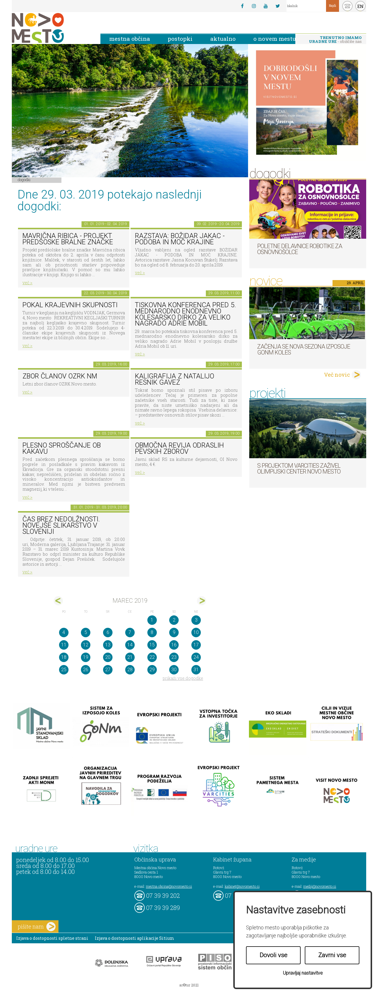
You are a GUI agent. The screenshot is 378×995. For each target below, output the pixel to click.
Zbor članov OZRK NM (59, 376)
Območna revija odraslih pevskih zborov (179, 448)
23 (174, 657)
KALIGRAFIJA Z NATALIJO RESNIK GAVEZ (174, 379)
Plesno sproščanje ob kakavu (61, 448)
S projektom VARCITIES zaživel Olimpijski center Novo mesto (298, 468)
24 (196, 657)
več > (27, 282)
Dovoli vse (273, 955)
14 (130, 645)
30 (174, 669)
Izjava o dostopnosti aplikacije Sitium (134, 938)
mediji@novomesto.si (319, 886)
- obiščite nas (335, 39)
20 (107, 657)
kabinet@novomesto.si (242, 886)
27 (107, 669)
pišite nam (37, 926)
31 (196, 669)
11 (63, 645)
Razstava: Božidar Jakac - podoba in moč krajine (180, 239)
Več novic (337, 374)
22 (152, 657)
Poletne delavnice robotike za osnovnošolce (299, 249)
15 (152, 645)
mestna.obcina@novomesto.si (169, 886)
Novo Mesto (52, 28)
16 (174, 645)
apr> (201, 600)
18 (63, 657)
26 (85, 669)
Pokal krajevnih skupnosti (70, 305)
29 (152, 669)
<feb (58, 600)
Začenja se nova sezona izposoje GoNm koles (303, 349)
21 (130, 657)
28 (130, 669)
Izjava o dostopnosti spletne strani (52, 938)
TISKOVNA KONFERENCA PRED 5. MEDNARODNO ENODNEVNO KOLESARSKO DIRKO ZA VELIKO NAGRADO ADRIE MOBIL (185, 314)
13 (107, 645)
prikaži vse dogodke (183, 678)
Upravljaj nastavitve (303, 973)
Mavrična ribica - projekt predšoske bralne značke (67, 239)
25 (63, 669)
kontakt (347, 6)
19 (85, 657)
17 (196, 645)
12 (85, 645)
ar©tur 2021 (189, 985)
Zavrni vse (332, 955)
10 (196, 632)
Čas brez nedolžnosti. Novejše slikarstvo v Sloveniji (61, 525)
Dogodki (24, 179)
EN (360, 6)
